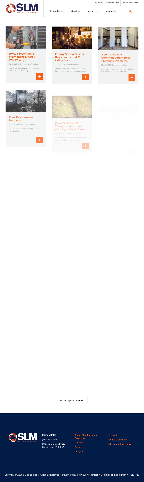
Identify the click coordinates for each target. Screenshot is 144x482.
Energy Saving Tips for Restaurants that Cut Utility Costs (69, 60)
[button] (130, 11)
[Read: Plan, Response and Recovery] (26, 109)
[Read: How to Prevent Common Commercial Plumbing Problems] (118, 43)
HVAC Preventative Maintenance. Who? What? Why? (22, 57)
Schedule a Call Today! (119, 444)
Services (79, 447)
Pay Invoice (113, 435)
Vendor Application (117, 439)
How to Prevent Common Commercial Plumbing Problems (115, 62)
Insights (79, 451)
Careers (79, 442)
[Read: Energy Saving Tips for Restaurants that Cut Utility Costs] (72, 41)
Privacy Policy (69, 474)
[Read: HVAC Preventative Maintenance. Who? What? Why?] (26, 37)
